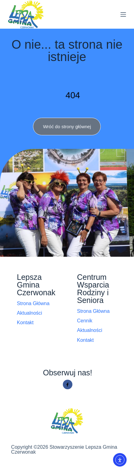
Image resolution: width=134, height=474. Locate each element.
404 (72, 95)
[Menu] (123, 14)
